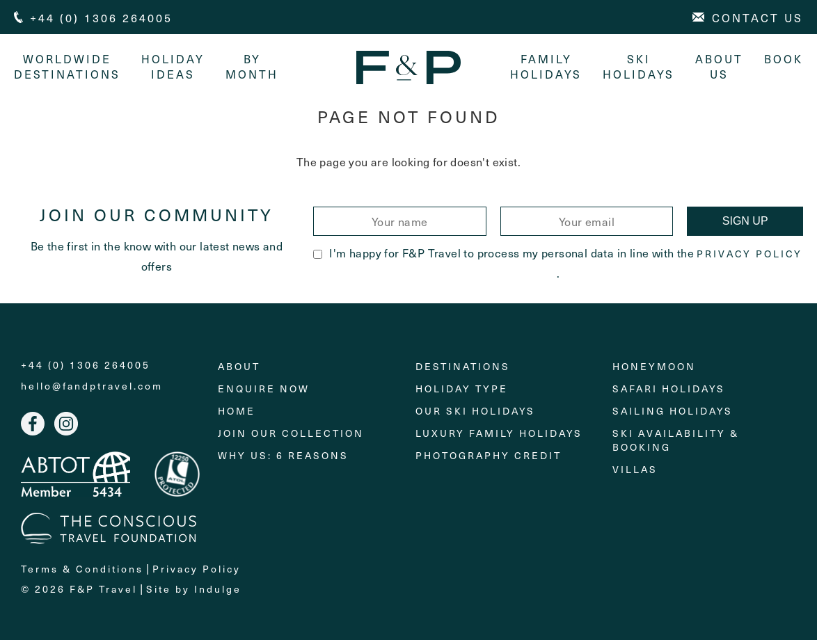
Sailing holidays (672, 410)
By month (251, 66)
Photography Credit (488, 455)
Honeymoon (654, 366)
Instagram (66, 423)
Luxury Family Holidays (498, 433)
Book (783, 58)
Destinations (462, 366)
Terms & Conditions (82, 568)
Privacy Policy (749, 254)
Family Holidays (546, 66)
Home (236, 410)
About (239, 366)
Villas (635, 469)
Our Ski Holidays (475, 410)
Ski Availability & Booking (675, 440)
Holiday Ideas (173, 66)
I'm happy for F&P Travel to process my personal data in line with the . (557, 262)
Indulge (217, 589)
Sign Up (745, 221)
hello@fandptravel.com (92, 386)
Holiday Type (461, 388)
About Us (719, 66)
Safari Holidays (668, 388)
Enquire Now (264, 388)
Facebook (33, 423)
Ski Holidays (638, 66)
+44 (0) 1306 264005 (85, 365)
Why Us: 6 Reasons (283, 455)
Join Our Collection (291, 433)
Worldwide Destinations (67, 66)
